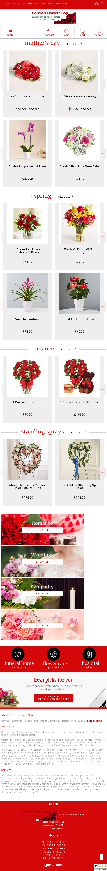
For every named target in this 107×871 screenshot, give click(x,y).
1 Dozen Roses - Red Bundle (79, 402)
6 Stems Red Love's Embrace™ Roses (27, 251)
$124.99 (79, 414)
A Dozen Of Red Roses (27, 402)
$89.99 (27, 414)
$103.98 (27, 179)
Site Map (64, 869)
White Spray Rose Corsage (79, 96)
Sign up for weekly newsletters (54, 634)
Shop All (73, 43)
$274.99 (27, 497)
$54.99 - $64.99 (27, 109)
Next (103, 84)
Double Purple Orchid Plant (27, 166)
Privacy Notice (27, 869)
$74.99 (79, 179)
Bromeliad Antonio (27, 319)
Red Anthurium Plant (79, 319)
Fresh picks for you (53, 620)
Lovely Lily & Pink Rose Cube (79, 166)
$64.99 (27, 262)
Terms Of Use (10, 869)
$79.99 (79, 262)
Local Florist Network (47, 869)
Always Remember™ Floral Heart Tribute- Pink (27, 487)
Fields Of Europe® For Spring (79, 251)
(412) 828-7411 (14, 3)
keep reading (94, 657)
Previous (4, 84)
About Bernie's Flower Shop (17, 651)
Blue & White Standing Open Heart (79, 487)
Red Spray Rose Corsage (27, 96)
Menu (10, 34)
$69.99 (79, 332)
